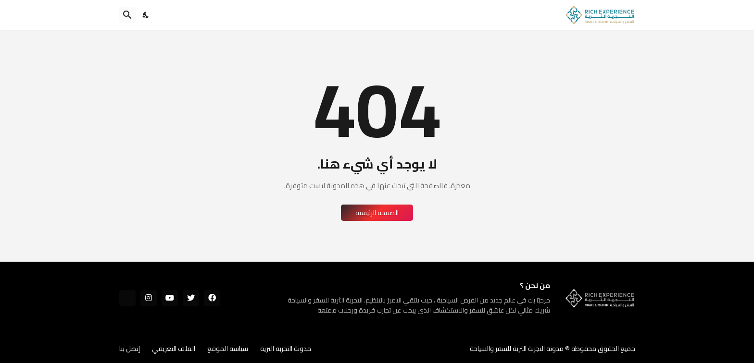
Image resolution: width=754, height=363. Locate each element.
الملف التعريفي (173, 348)
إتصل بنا (129, 348)
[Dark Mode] (146, 15)
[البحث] (127, 15)
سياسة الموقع (227, 348)
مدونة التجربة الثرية (285, 348)
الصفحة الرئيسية (377, 212)
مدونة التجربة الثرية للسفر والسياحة (517, 348)
